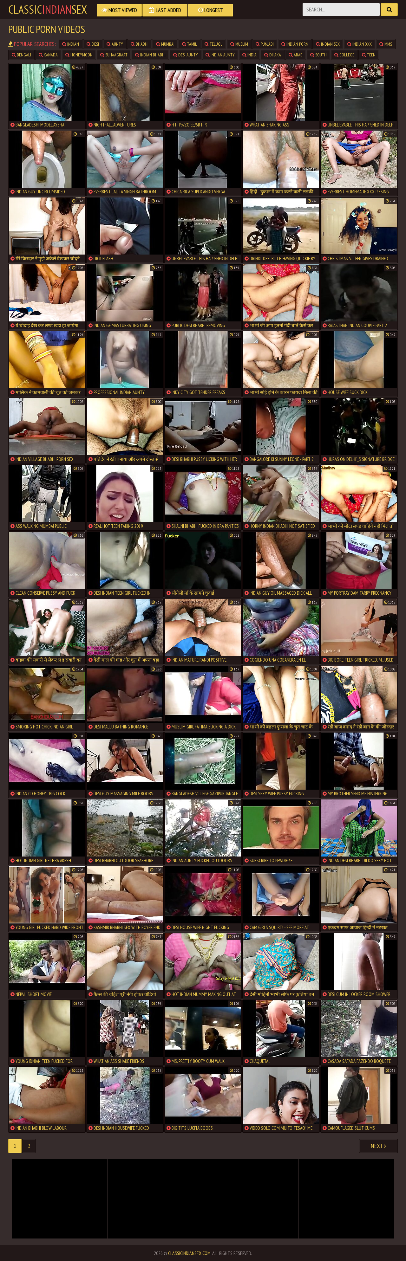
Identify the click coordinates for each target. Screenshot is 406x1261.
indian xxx (359, 44)
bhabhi (139, 44)
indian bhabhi (150, 55)
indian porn (294, 44)
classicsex (47, 9)
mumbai (165, 44)
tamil (189, 44)
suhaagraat (114, 55)
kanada (48, 55)
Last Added (165, 10)
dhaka (272, 55)
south (318, 55)
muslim (239, 44)
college (344, 55)
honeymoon (79, 55)
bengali (21, 55)
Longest (210, 10)
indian (70, 44)
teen (369, 55)
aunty (115, 44)
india (249, 55)
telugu (214, 44)
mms (385, 44)
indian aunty (220, 55)
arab (296, 55)
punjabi (265, 44)
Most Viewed (119, 10)
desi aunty (185, 55)
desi (93, 44)
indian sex (328, 44)
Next (378, 1146)
